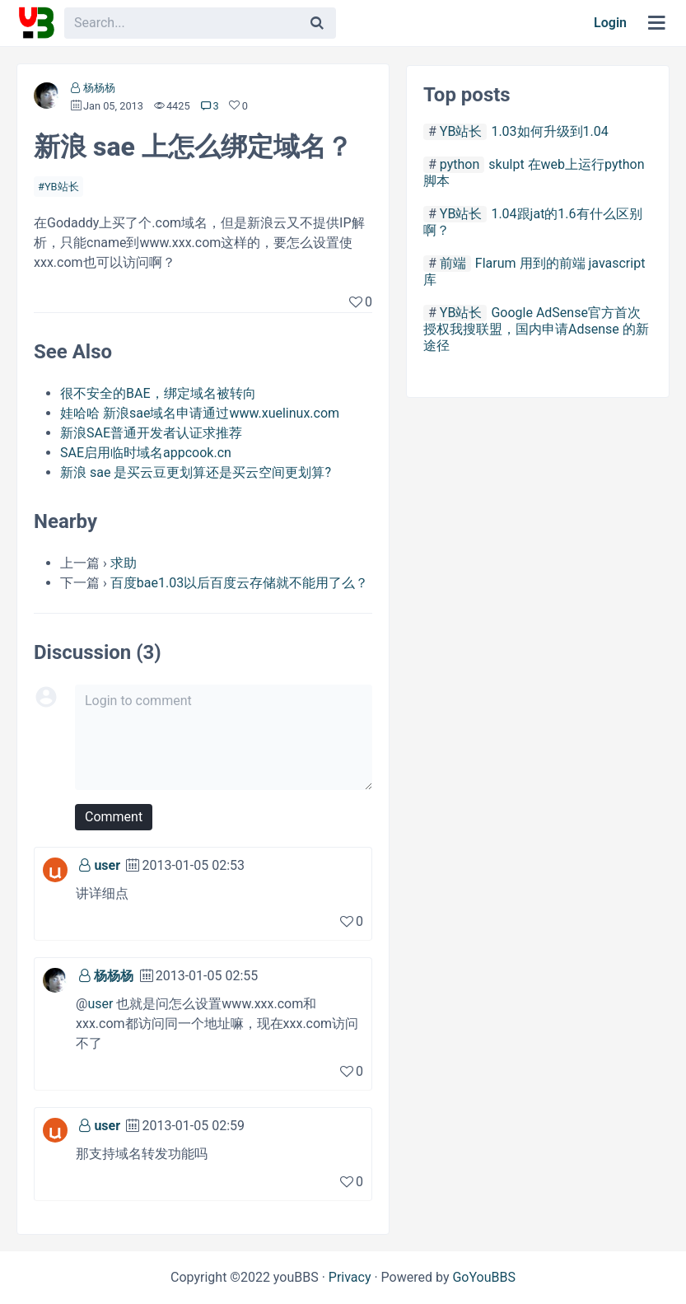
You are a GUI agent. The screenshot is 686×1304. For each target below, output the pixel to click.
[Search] (317, 23)
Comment (113, 817)
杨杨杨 (99, 88)
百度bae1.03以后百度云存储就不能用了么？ (239, 583)
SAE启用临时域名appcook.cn (145, 452)
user (107, 865)
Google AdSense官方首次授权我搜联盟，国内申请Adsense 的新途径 (536, 329)
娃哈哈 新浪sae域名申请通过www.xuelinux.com (199, 413)
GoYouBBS (484, 1277)
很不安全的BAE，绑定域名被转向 (158, 393)
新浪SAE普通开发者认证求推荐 (151, 433)
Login (610, 22)
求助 (123, 563)
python (459, 164)
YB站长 (61, 186)
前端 (453, 263)
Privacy (350, 1277)
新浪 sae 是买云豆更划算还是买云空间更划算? (195, 472)
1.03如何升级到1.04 (549, 131)
